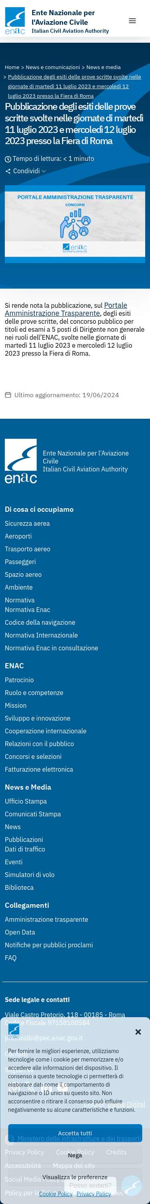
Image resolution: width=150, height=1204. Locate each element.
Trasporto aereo (27, 549)
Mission (16, 705)
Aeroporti (18, 536)
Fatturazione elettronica (39, 769)
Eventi (14, 862)
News (13, 827)
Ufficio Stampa (26, 801)
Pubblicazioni (24, 840)
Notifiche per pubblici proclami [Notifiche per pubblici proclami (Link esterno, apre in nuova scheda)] (49, 945)
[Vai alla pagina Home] (12, 67)
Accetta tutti (75, 1133)
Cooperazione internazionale (45, 731)
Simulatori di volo (29, 875)
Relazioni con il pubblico (39, 744)
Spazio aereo (23, 574)
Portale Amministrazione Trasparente (66, 309)
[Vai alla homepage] (62, 20)
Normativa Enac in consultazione (51, 648)
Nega (75, 1155)
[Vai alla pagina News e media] (103, 67)
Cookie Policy (56, 1194)
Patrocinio (19, 680)
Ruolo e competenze (34, 693)
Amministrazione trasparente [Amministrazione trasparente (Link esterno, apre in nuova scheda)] (46, 919)
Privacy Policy (93, 1194)
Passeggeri (20, 562)
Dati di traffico (25, 849)
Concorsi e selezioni (33, 756)
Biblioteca (19, 887)
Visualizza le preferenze (75, 1177)
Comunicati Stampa (33, 814)
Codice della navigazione (40, 622)
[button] (138, 1031)
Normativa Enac (27, 610)
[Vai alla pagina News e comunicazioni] (53, 67)
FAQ (11, 958)
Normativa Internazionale (41, 635)
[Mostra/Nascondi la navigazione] (132, 21)
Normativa (20, 600)
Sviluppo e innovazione (37, 718)
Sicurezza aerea (27, 523)
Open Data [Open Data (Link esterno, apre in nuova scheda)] (20, 932)
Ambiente (19, 587)
